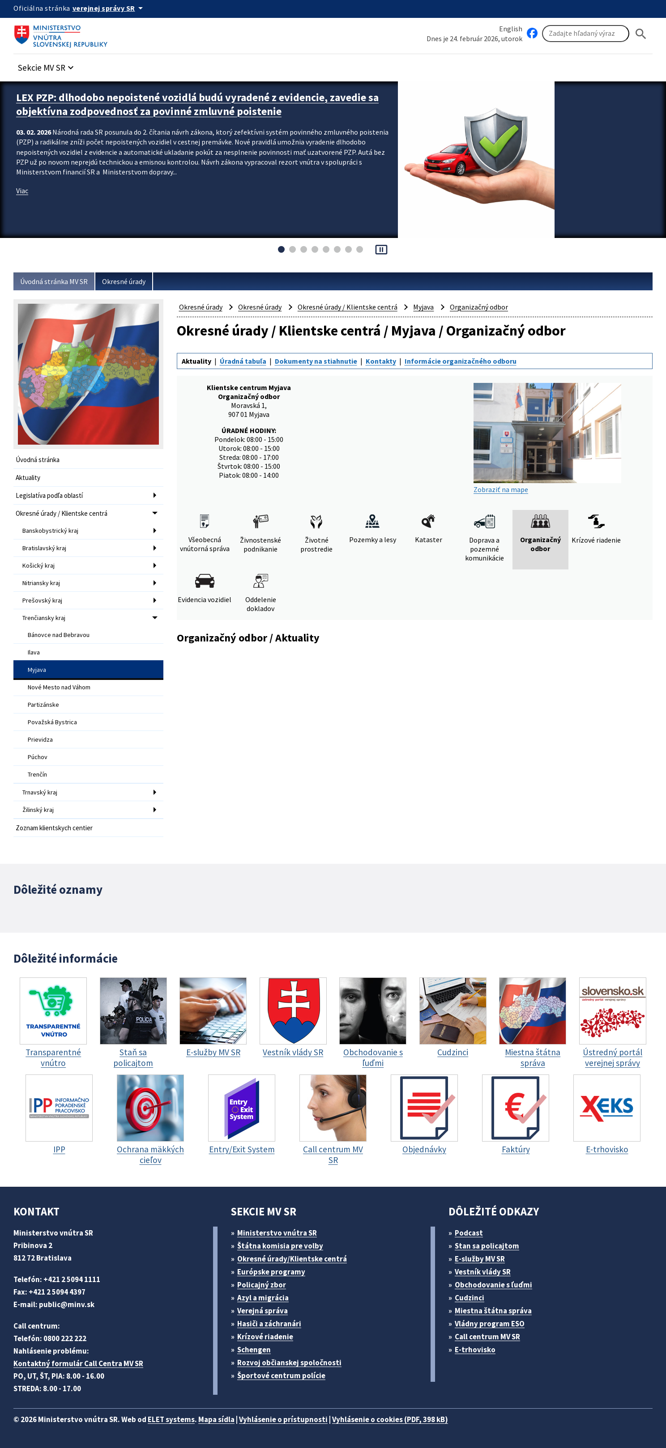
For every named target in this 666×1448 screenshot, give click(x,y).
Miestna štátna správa (493, 1311)
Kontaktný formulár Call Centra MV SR (78, 1363)
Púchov (37, 757)
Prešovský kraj (42, 600)
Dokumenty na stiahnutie (316, 361)
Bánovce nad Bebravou (59, 635)
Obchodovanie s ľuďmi (493, 1285)
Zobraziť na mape (547, 438)
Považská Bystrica (52, 722)
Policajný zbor (261, 1285)
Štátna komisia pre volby (280, 1246)
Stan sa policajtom (487, 1246)
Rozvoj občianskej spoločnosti (289, 1362)
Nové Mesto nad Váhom (59, 687)
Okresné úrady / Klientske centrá (61, 513)
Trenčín (37, 774)
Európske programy (271, 1272)
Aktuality (28, 477)
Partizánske (43, 705)
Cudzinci (469, 1298)
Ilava (34, 652)
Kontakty (381, 361)
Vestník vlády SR (483, 1272)
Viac (22, 190)
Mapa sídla (216, 1419)
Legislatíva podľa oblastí (49, 495)
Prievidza (40, 739)
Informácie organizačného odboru (461, 361)
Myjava (37, 670)
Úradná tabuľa (243, 361)
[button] (47, 65)
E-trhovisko (475, 1350)
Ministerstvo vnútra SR (277, 1233)
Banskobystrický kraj (50, 531)
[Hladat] (641, 33)
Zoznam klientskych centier (54, 828)
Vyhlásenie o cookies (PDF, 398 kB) (390, 1419)
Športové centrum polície (281, 1375)
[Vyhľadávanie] (585, 33)
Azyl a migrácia (263, 1298)
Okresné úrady (123, 281)
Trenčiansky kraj (43, 618)
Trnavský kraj (39, 792)
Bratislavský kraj (44, 548)
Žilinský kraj (38, 810)
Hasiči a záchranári (269, 1324)
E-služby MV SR (480, 1259)
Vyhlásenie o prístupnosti (283, 1419)
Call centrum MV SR (487, 1337)
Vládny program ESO (490, 1324)
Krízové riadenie (265, 1337)
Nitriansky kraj (41, 583)
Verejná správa (262, 1311)
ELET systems (171, 1419)
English (510, 28)
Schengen (254, 1350)
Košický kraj (38, 565)
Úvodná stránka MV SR (54, 281)
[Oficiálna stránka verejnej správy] (109, 8)
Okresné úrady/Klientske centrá (292, 1259)
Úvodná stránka (38, 459)
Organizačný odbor (479, 306)
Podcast (469, 1233)
